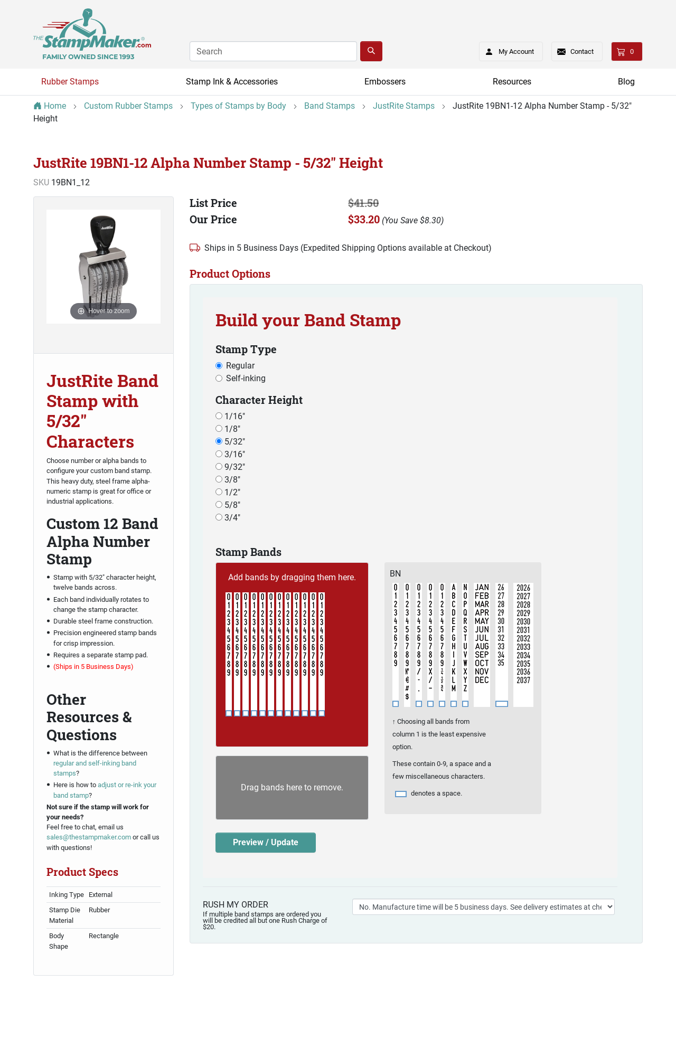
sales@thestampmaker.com (88, 837)
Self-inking (246, 378)
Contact (582, 51)
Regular (240, 366)
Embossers (385, 82)
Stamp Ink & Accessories (232, 82)
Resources (512, 82)
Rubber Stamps (70, 82)
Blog (626, 82)
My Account (506, 49)
